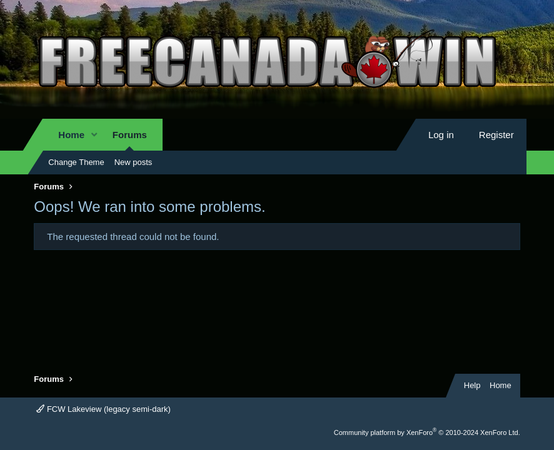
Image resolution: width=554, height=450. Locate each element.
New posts (133, 162)
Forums (130, 134)
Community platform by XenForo (427, 432)
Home (71, 134)
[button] (94, 135)
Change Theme (76, 162)
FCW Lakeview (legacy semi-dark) (103, 409)
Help (472, 385)
